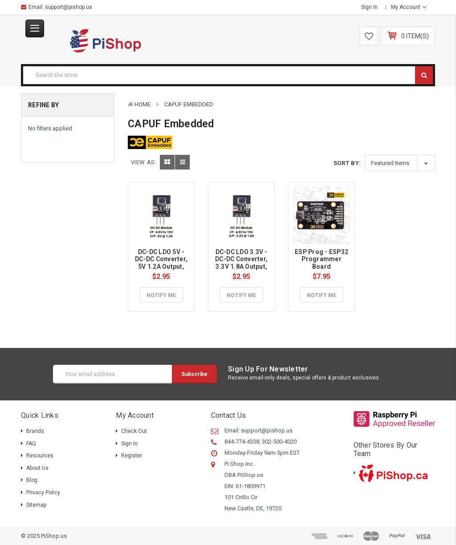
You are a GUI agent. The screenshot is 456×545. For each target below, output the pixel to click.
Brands (35, 431)
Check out (134, 431)
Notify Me (161, 295)
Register (131, 455)
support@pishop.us (68, 7)
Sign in (369, 7)
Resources (39, 455)
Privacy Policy (43, 492)
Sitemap (36, 505)
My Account (408, 7)
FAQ (31, 443)
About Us (37, 468)
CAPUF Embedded (188, 104)
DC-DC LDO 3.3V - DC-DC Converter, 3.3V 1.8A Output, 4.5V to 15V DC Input (242, 266)
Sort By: (347, 163)
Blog (31, 480)
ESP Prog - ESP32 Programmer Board (322, 259)
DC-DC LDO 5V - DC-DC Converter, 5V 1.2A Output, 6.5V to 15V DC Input (162, 266)
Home (142, 104)
